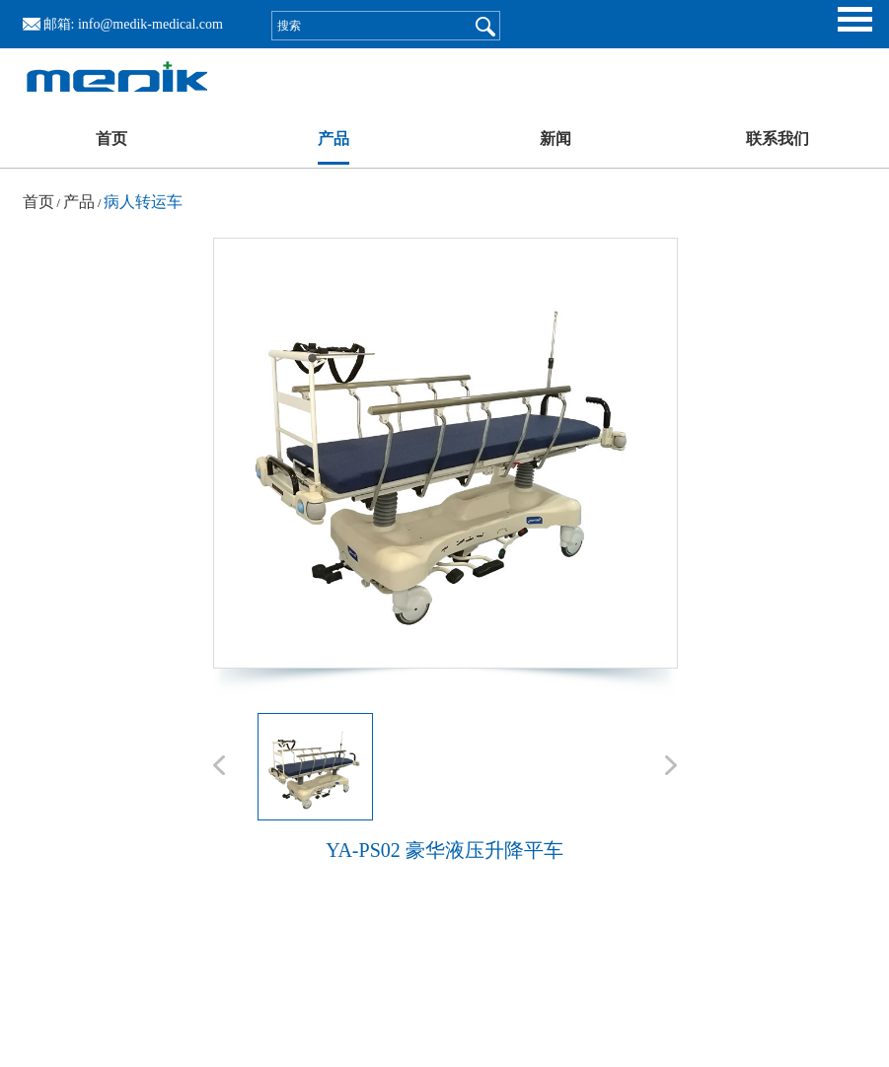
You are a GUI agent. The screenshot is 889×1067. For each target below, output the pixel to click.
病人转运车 (143, 201)
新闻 (555, 138)
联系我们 (777, 138)
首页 (111, 138)
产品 (333, 138)
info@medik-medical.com (150, 24)
